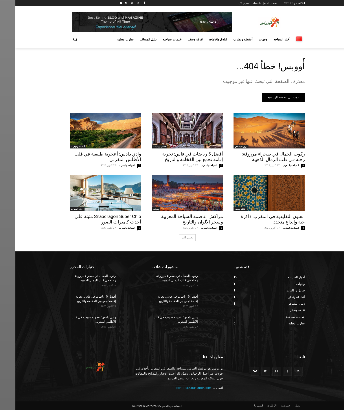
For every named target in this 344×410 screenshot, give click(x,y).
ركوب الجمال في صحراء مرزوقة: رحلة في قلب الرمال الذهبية (258, 156)
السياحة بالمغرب (275, 165)
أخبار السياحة (62, 208)
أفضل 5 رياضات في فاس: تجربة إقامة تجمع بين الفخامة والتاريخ (177, 156)
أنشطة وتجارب (63, 146)
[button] (60, 39)
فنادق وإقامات (144, 146)
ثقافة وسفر (225, 208)
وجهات (141, 208)
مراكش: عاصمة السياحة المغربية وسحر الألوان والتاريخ (177, 219)
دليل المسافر (226, 146)
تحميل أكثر (172, 237)
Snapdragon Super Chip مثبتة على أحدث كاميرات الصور (92, 219)
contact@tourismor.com (178, 388)
